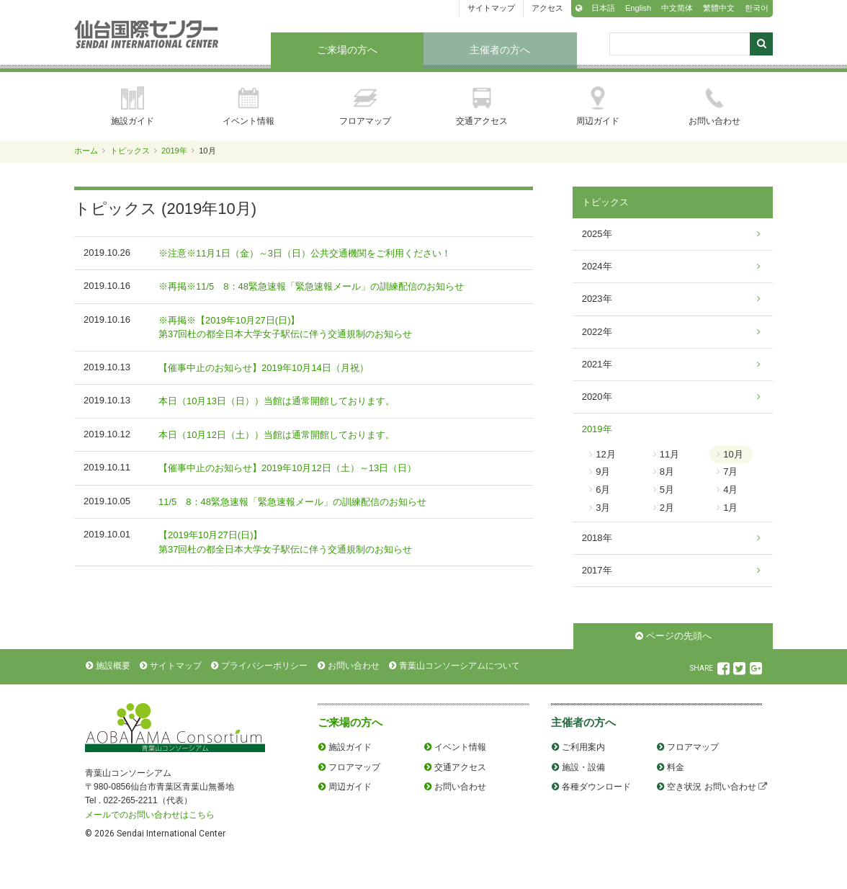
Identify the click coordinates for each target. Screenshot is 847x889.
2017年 (597, 570)
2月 (667, 507)
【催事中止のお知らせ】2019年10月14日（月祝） (263, 367)
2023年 (597, 298)
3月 (603, 507)
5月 (667, 489)
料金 (675, 767)
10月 (733, 454)
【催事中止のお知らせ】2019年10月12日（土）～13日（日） (287, 468)
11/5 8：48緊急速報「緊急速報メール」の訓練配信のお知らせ (292, 501)
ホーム (86, 150)
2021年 (597, 364)
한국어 (756, 8)
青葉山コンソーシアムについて (459, 666)
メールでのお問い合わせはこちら (150, 815)
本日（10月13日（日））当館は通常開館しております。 (276, 401)
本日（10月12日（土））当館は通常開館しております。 (276, 434)
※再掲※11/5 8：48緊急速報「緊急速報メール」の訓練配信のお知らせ (311, 286)
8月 (667, 471)
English (638, 8)
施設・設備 (583, 767)
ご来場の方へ (347, 49)
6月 (603, 489)
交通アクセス (482, 106)
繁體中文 (719, 8)
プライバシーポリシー (264, 666)
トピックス (130, 150)
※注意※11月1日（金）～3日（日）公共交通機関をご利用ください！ (304, 253)
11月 (669, 454)
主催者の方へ (500, 49)
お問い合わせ (714, 106)
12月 (605, 454)
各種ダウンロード (596, 787)
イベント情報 (248, 106)
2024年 (597, 266)
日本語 (603, 8)
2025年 (597, 233)
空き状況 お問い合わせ (711, 787)
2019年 (174, 150)
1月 (730, 507)
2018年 (597, 537)
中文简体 (677, 8)
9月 (603, 471)
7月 (730, 471)
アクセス (547, 8)
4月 (730, 489)
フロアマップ (365, 106)
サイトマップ (491, 8)
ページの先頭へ (679, 635)
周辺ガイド (597, 106)
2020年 (597, 396)
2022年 (597, 331)
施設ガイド (132, 106)
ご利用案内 (583, 747)
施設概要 (113, 666)
